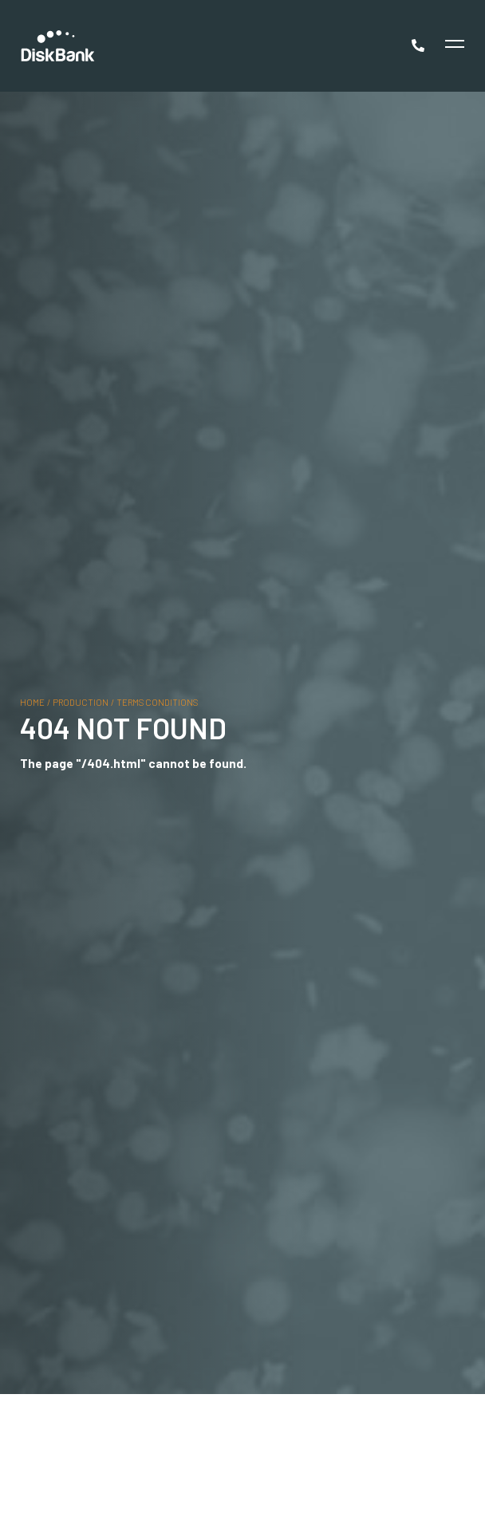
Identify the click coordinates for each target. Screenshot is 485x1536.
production (80, 701)
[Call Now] (420, 45)
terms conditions (157, 701)
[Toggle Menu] (452, 46)
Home (32, 701)
